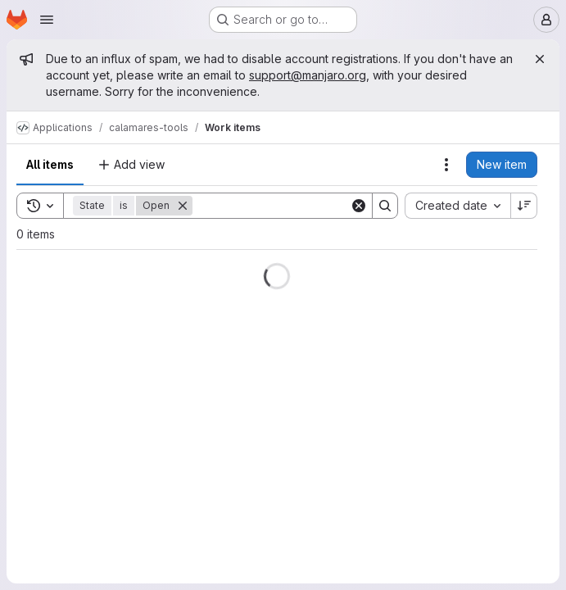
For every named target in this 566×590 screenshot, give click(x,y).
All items (50, 164)
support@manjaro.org (307, 75)
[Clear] (359, 206)
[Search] (294, 206)
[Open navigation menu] (47, 20)
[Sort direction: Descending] (524, 206)
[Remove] (182, 206)
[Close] (540, 59)
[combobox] (457, 206)
